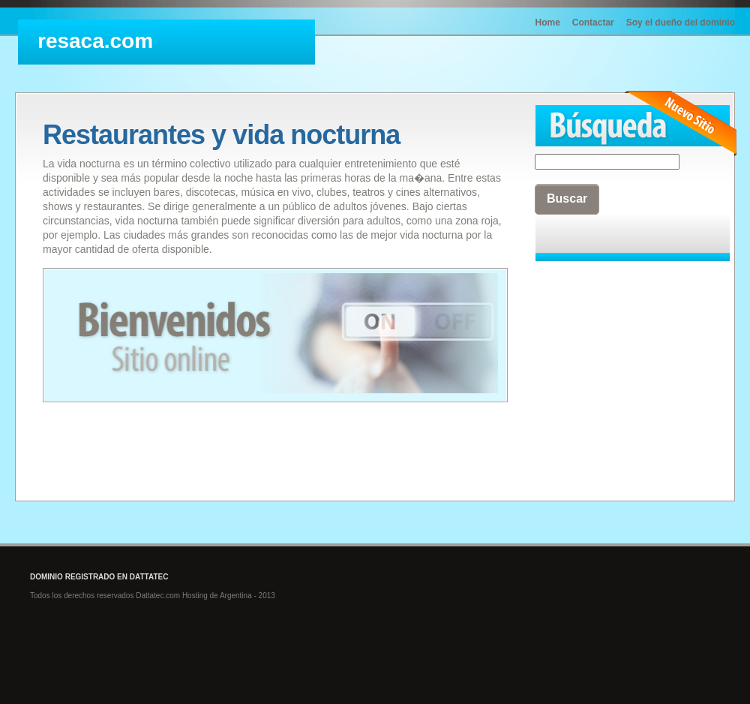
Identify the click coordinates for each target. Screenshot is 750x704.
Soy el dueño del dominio (680, 22)
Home (548, 22)
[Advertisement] (610, 346)
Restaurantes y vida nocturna (221, 134)
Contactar (593, 22)
